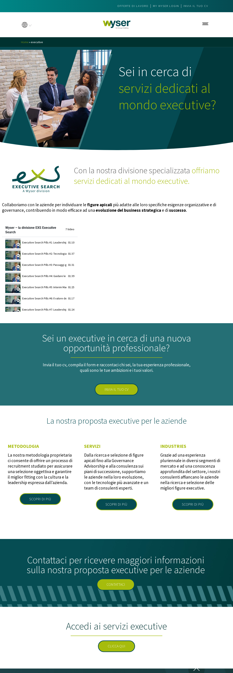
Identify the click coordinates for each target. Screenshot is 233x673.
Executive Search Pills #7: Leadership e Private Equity (44, 309)
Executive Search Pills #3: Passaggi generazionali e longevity (44, 265)
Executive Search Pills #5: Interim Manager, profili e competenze (44, 287)
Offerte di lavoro (128, 6)
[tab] (40, 242)
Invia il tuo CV (195, 6)
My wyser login (164, 6)
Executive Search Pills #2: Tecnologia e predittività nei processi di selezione (44, 253)
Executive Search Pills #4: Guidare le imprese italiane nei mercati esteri (44, 276)
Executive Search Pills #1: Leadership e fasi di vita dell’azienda (44, 242)
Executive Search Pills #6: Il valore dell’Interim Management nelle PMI (44, 298)
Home (25, 42)
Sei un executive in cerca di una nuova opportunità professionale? (116, 343)
